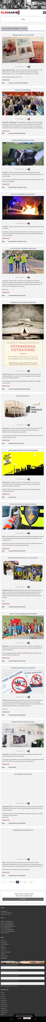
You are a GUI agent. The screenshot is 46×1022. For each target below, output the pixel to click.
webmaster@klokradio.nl (10, 931)
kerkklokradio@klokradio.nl (9, 926)
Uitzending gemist (5, 944)
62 (24, 882)
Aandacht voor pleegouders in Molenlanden (23, 614)
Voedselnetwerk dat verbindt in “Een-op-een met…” (9, 970)
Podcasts (3, 946)
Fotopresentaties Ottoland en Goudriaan (23, 302)
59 (14, 882)
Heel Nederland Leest (23, 396)
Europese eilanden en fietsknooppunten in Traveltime (10, 975)
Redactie (3, 922)
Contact (7, 932)
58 (10, 882)
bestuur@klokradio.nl (9, 924)
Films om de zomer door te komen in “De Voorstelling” (10, 980)
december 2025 (4, 1004)
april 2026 (3, 996)
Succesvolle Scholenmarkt (23, 90)
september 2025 (4, 1010)
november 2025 (4, 1006)
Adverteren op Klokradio (6, 952)
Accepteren (27, 1018)
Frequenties (3, 950)
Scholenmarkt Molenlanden (23, 774)
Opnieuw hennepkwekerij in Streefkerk (23, 668)
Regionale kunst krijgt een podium (23, 35)
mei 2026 (3, 994)
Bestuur (2, 924)
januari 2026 (3, 1002)
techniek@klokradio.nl (9, 929)
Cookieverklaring (4, 956)
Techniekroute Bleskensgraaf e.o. (23, 830)
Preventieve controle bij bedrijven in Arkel (23, 504)
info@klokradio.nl (9, 921)
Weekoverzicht (4, 942)
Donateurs (3, 954)
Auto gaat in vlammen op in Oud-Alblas (23, 194)
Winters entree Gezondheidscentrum (23, 722)
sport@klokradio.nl (7, 927)
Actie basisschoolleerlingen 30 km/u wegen (23, 248)
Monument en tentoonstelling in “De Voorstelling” (9, 986)
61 (20, 882)
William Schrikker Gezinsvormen (26, 653)
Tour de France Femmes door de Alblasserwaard (23, 450)
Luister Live (3, 940)
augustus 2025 (4, 1012)
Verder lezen (5, 80)
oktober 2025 (3, 1008)
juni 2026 (3, 992)
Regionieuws (3, 948)
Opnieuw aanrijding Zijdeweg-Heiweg (23, 140)
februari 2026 (3, 1000)
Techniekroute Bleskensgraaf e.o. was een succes (23, 558)
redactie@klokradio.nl (9, 922)
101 (31, 882)
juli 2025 (2, 1014)
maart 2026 (3, 998)
